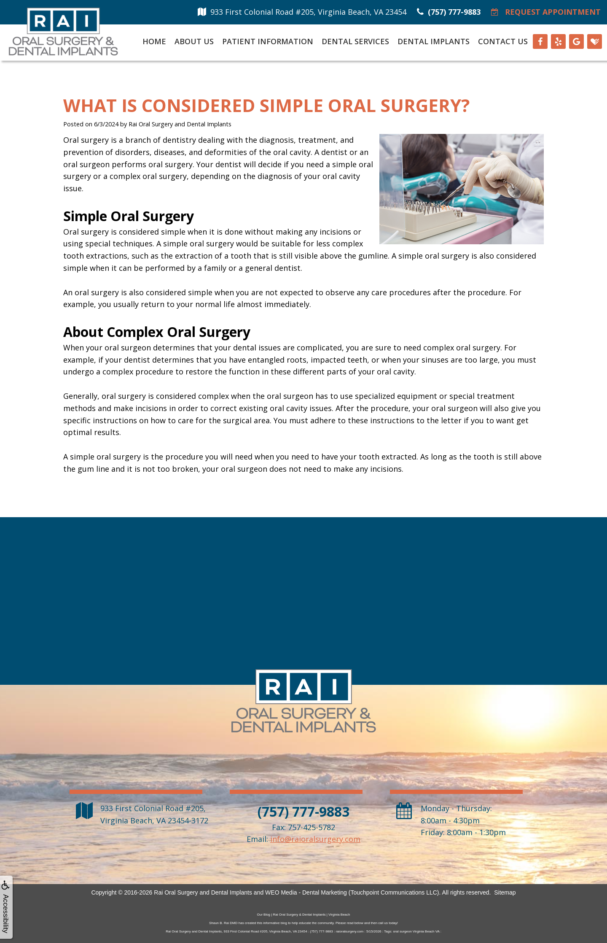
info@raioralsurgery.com (315, 839)
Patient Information (267, 41)
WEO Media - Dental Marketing (306, 892)
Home (154, 41)
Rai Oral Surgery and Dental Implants (203, 892)
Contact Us (503, 41)
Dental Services (355, 41)
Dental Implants (434, 41)
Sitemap (505, 892)
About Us (194, 41)
